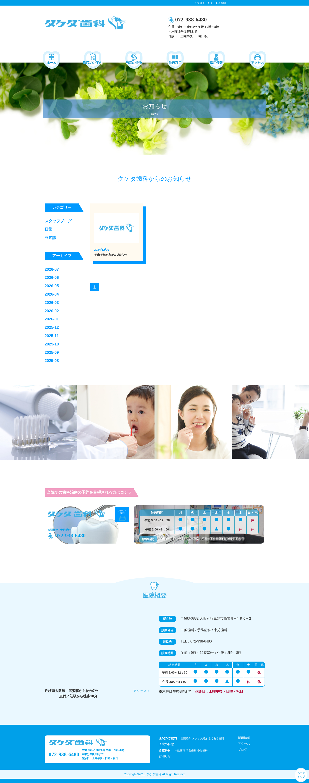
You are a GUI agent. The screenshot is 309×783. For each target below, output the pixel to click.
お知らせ (165, 756)
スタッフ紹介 (200, 738)
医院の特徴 (166, 744)
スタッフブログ (58, 221)
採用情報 (244, 738)
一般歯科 (180, 750)
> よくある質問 (217, 2)
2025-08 (52, 361)
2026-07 (52, 269)
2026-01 (52, 319)
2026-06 (52, 277)
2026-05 (52, 286)
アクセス (244, 743)
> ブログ (199, 2)
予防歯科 (191, 750)
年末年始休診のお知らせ (110, 254)
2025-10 (52, 344)
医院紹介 (186, 738)
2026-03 (52, 302)
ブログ (242, 749)
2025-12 (52, 327)
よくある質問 (216, 738)
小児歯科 (202, 750)
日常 (48, 229)
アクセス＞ (141, 691)
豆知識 (50, 238)
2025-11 (52, 336)
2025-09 (52, 352)
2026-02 (52, 311)
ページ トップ (301, 774)
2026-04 (52, 294)
